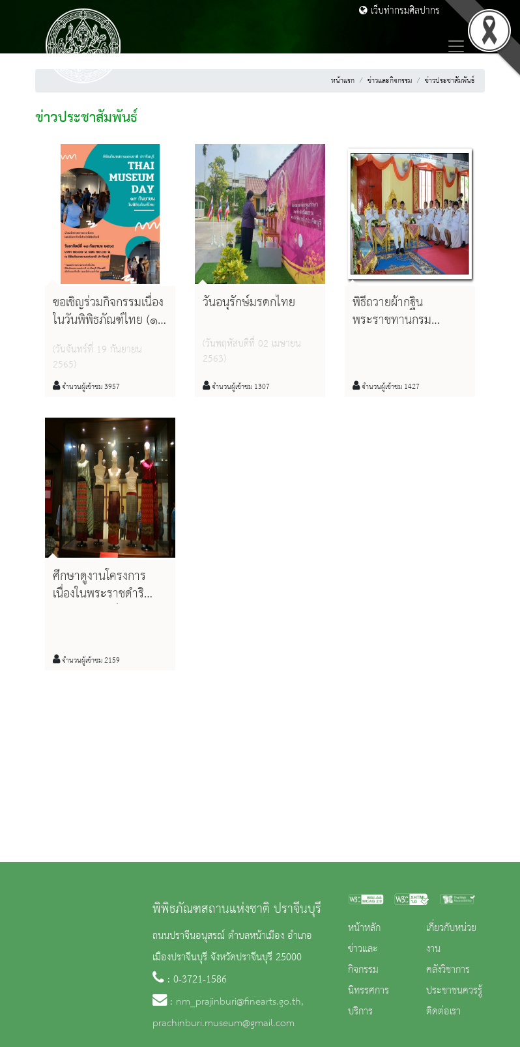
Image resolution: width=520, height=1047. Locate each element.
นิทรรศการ (368, 991)
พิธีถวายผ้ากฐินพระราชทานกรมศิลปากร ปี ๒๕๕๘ (396, 320)
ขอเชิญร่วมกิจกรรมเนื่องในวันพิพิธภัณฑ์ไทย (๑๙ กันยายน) (109, 320)
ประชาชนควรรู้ (454, 991)
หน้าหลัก (364, 928)
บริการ (360, 1012)
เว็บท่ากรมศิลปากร (399, 11)
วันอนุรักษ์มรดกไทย (249, 303)
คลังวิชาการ (448, 970)
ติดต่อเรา (443, 1012)
